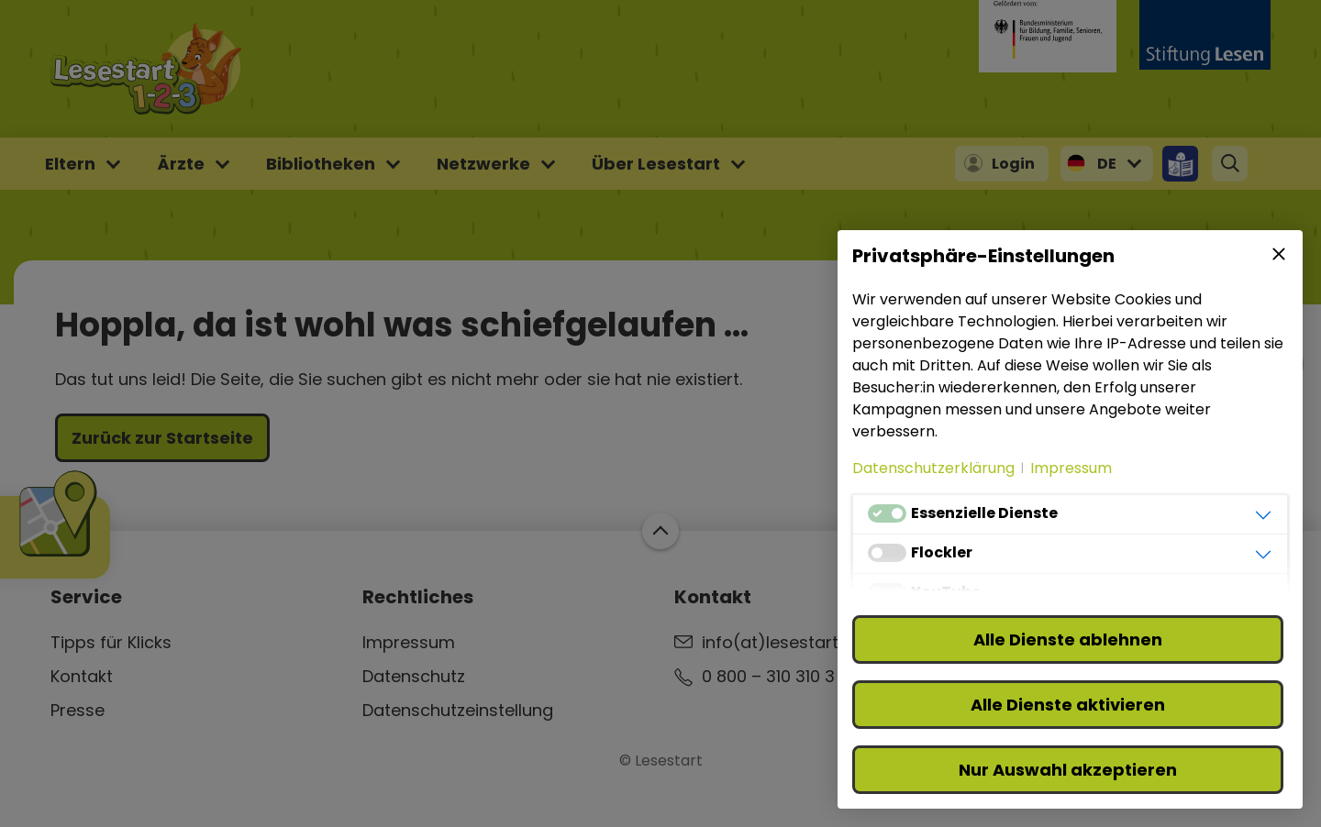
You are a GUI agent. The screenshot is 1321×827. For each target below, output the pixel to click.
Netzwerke (483, 163)
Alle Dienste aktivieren (1068, 704)
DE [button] (1106, 163)
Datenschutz (413, 676)
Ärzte (181, 163)
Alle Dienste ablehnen (1067, 639)
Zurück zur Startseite (162, 437)
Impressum (408, 642)
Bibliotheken (320, 163)
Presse (77, 710)
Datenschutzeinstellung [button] (457, 710)
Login (1013, 163)
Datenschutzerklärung (933, 468)
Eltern (70, 163)
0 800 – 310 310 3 (768, 676)
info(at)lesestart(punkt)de (811, 642)
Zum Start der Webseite (660, 531)
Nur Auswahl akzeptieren (1068, 769)
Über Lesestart (656, 163)
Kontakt (81, 676)
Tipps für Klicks (111, 642)
